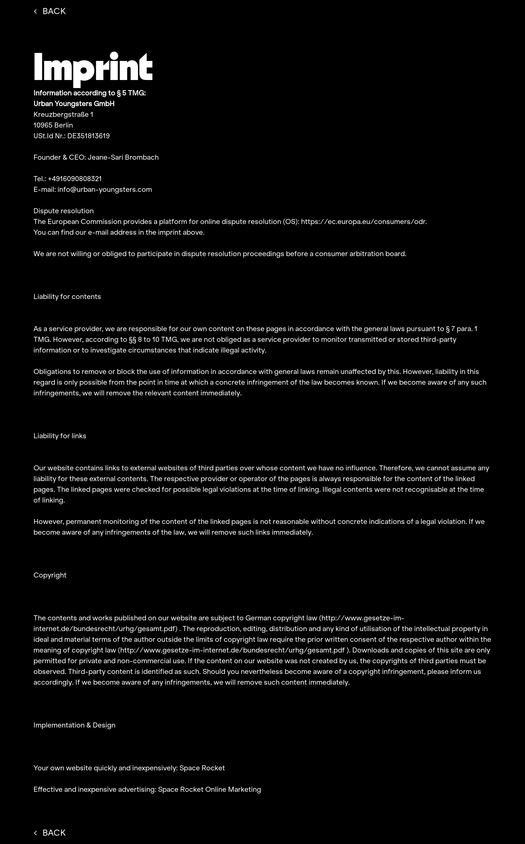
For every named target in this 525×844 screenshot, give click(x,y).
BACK (50, 11)
